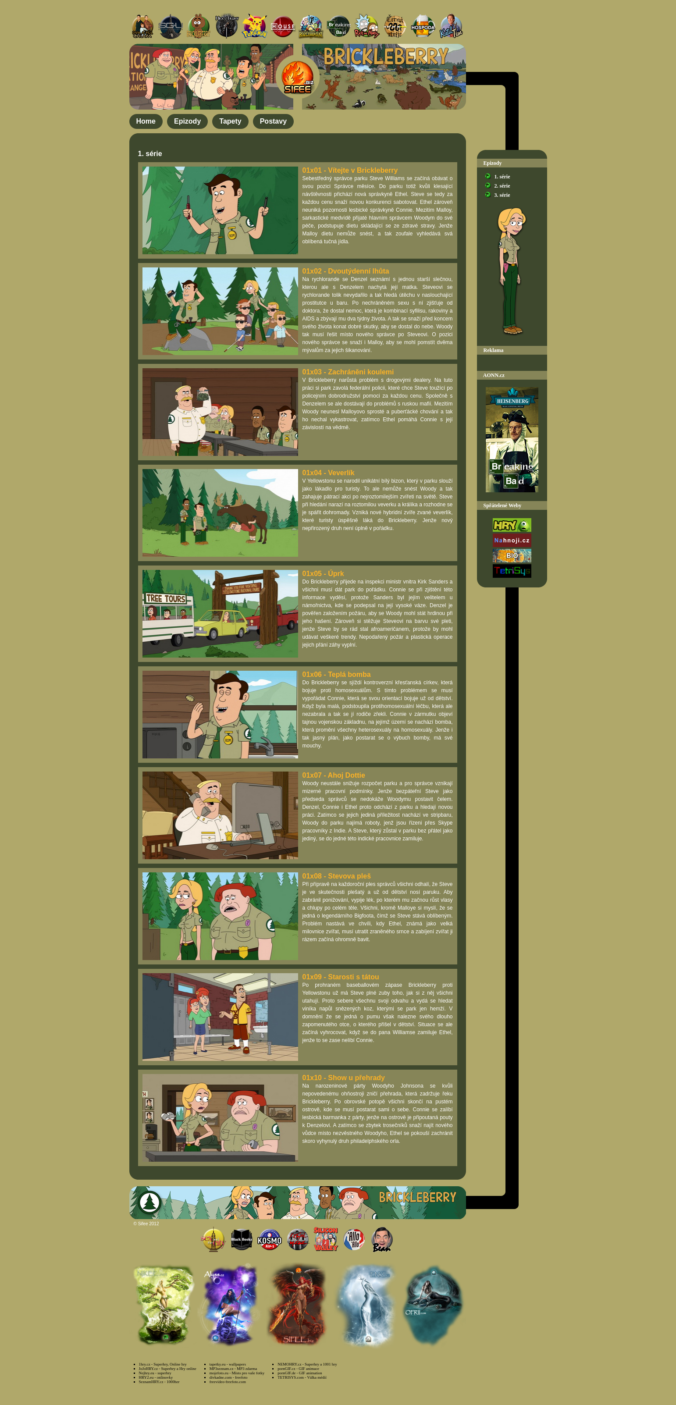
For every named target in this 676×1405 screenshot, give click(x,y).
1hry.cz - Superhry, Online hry (163, 1364)
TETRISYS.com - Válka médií (302, 1377)
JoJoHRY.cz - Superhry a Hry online (167, 1368)
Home (146, 121)
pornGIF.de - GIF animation (300, 1373)
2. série (502, 186)
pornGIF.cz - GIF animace (298, 1368)
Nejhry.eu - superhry (155, 1373)
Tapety (230, 121)
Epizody (187, 121)
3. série (502, 195)
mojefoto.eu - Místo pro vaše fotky (237, 1373)
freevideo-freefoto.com (228, 1382)
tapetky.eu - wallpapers (228, 1364)
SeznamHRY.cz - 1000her (159, 1382)
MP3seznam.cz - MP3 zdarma (233, 1368)
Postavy (273, 121)
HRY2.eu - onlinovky (156, 1377)
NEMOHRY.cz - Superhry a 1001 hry (307, 1364)
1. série (502, 177)
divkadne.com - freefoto (229, 1377)
